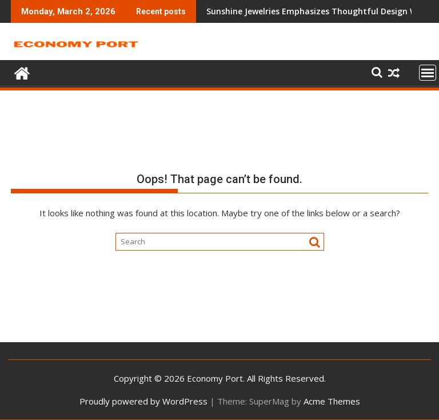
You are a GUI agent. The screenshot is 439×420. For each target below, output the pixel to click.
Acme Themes (332, 401)
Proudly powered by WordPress (143, 401)
